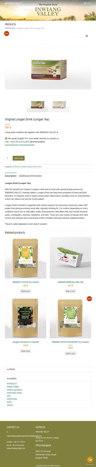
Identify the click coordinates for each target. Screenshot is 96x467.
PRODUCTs (10, 24)
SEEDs (9, 402)
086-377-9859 (19, 441)
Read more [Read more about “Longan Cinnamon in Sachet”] (25, 351)
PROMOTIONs (10, 28)
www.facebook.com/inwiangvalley (19, 145)
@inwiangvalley (18, 445)
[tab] (10, 175)
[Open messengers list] (90, 459)
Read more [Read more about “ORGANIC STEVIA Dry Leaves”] (25, 291)
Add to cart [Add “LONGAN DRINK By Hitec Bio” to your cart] (70, 291)
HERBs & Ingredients (14, 389)
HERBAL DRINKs (27, 166)
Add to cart (18, 158)
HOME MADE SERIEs (14, 392)
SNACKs (10, 405)
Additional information (30, 176)
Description (10, 176)
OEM (8, 396)
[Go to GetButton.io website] (90, 464)
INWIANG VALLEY (13, 3)
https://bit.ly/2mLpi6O (19, 142)
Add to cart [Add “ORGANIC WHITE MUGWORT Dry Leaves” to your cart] (70, 353)
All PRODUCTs (16, 166)
